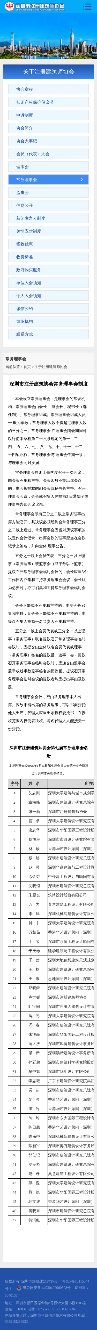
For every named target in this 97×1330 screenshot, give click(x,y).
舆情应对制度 (28, 231)
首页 (27, 367)
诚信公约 (24, 308)
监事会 (22, 192)
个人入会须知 (28, 295)
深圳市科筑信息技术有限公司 (53, 1315)
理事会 (22, 167)
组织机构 (24, 321)
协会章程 (24, 89)
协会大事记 (26, 141)
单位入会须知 (28, 283)
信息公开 (24, 205)
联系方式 (24, 334)
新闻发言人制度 (30, 218)
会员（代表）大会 (32, 154)
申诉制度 (24, 115)
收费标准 (24, 257)
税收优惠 (24, 244)
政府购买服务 (28, 270)
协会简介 (24, 128)
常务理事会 (26, 179)
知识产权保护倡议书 (35, 102)
